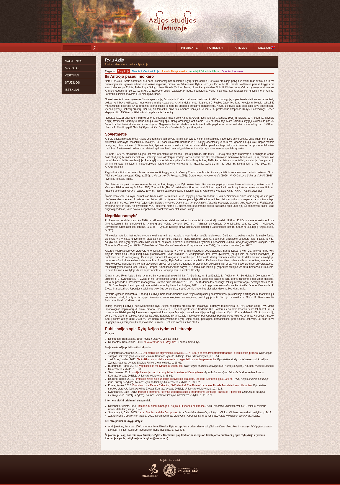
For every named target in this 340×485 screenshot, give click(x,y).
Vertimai (72, 75)
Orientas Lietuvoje (232, 71)
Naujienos (73, 61)
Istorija (131, 64)
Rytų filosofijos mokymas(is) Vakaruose (160, 365)
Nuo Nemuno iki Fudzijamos (160, 342)
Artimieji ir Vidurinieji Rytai (204, 71)
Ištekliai (72, 89)
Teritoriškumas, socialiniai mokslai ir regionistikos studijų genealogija (176, 359)
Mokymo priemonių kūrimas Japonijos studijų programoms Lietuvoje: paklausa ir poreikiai (189, 391)
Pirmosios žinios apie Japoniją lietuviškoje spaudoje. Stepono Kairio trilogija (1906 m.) (183, 378)
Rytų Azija (142, 64)
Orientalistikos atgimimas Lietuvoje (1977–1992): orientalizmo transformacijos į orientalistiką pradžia (200, 352)
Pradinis (109, 64)
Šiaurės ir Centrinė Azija (145, 71)
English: (266, 47)
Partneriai (215, 47)
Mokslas (72, 68)
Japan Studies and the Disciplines (157, 412)
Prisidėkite (189, 47)
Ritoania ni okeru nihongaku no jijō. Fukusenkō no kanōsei (171, 405)
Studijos (72, 82)
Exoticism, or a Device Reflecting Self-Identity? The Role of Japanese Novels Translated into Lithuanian (192, 385)
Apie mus (241, 47)
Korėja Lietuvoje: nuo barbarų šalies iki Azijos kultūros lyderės (167, 372)
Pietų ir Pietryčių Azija (174, 71)
